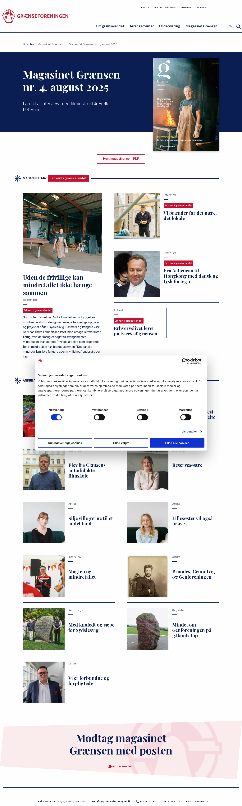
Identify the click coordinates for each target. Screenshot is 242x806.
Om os (145, 7)
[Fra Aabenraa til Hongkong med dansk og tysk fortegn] (166, 274)
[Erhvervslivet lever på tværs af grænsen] (137, 323)
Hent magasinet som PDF (121, 159)
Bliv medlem (228, 7)
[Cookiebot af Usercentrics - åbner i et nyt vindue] (187, 361)
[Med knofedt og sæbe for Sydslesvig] (69, 629)
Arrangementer (142, 26)
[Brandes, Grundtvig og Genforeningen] (173, 575)
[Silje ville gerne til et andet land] (69, 522)
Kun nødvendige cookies (65, 442)
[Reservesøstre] (173, 469)
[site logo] (35, 18)
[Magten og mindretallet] (69, 575)
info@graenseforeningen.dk (111, 801)
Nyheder (186, 7)
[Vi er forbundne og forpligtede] (69, 682)
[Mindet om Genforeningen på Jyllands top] (173, 629)
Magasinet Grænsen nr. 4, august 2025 (93, 44)
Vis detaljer (189, 431)
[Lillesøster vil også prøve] (173, 522)
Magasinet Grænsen (201, 26)
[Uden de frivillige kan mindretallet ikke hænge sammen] (62, 276)
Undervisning (169, 26)
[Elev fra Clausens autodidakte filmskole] (69, 469)
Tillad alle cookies (177, 442)
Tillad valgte (121, 442)
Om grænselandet (110, 26)
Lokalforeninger (165, 7)
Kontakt (202, 7)
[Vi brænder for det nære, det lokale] (166, 216)
